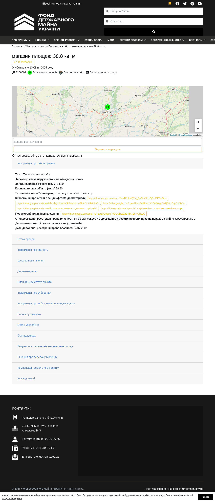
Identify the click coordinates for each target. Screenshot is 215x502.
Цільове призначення (30, 260)
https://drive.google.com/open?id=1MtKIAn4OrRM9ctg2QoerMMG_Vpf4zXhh (57, 208)
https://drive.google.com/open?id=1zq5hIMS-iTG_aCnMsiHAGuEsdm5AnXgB (141, 208)
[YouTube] (199, 3)
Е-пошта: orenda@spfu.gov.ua (40, 456)
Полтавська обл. (58, 46)
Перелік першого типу (103, 72)
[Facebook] (177, 3)
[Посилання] (43, 21)
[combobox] (153, 21)
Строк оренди (26, 239)
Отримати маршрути (107, 149)
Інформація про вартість (32, 249)
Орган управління (28, 324)
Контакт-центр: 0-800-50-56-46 (41, 439)
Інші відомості (26, 378)
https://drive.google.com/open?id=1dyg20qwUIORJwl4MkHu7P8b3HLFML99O (58, 203)
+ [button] (198, 122)
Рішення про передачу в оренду (37, 357)
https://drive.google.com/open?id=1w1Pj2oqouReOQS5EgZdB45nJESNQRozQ (103, 213)
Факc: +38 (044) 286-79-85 (38, 447)
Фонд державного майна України (42, 417)
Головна (17, 46)
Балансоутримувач (29, 314)
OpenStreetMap (185, 135)
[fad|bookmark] (170, 4)
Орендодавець (26, 335)
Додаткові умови (27, 271)
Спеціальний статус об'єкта (34, 282)
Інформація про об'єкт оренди (36, 163)
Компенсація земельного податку (38, 367)
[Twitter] (184, 3)
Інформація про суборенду (34, 292)
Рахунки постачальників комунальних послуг (45, 346)
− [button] (198, 128)
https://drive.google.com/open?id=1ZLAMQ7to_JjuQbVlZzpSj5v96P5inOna (127, 198)
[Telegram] (192, 3)
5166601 (21, 72)
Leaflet (173, 135)
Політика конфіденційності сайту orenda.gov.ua (174, 488)
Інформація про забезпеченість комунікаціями (46, 303)
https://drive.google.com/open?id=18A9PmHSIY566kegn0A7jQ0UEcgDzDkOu (143, 203)
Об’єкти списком (35, 46)
